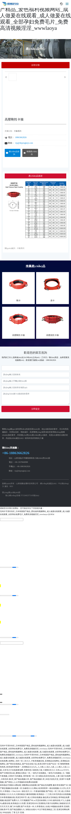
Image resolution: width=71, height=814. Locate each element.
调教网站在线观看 (29, 785)
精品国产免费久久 (11, 800)
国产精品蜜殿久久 (17, 809)
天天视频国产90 (26, 800)
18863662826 (21, 137)
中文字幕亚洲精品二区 (46, 809)
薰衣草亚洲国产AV (60, 785)
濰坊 (6, 486)
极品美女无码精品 (50, 797)
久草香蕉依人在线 (42, 806)
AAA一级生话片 (22, 791)
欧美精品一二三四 (44, 794)
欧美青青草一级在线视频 (48, 788)
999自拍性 (7, 812)
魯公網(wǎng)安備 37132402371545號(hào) (22, 495)
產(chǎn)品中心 (35, 48)
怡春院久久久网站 (30, 788)
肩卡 (52, 300)
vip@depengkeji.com (24, 143)
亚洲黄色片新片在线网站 (48, 803)
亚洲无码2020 (32, 803)
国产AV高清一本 (27, 806)
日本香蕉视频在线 (7, 797)
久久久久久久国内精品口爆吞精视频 (21, 794)
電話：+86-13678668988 (18, 462)
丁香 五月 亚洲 (18, 812)
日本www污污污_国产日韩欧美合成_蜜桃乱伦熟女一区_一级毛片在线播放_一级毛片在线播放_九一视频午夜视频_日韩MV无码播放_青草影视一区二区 (35, 773)
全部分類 (35, 65)
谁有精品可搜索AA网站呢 (10, 785)
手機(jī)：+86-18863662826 (19, 466)
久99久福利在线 (53, 800)
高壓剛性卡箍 (18, 335)
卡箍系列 (17, 131)
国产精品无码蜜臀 (44, 785)
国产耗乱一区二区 (53, 791)
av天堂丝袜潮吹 (40, 800)
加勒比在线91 (31, 809)
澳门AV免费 (15, 806)
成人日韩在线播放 (34, 797)
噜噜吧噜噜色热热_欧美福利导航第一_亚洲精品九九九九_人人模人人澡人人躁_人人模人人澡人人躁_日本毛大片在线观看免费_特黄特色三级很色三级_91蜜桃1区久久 (35, 767)
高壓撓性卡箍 (52, 335)
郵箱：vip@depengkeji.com (19, 471)
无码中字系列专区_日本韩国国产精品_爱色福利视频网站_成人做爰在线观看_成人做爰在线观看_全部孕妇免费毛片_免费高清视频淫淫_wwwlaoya (35, 15)
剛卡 (18, 300)
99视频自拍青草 (56, 806)
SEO (11, 486)
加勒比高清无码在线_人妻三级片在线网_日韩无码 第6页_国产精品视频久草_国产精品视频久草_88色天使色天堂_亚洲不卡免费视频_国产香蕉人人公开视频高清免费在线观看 (35, 779)
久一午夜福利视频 (37, 791)
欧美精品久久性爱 (18, 803)
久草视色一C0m (9, 791)
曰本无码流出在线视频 (61, 794)
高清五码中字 (21, 797)
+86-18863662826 (15, 453)
